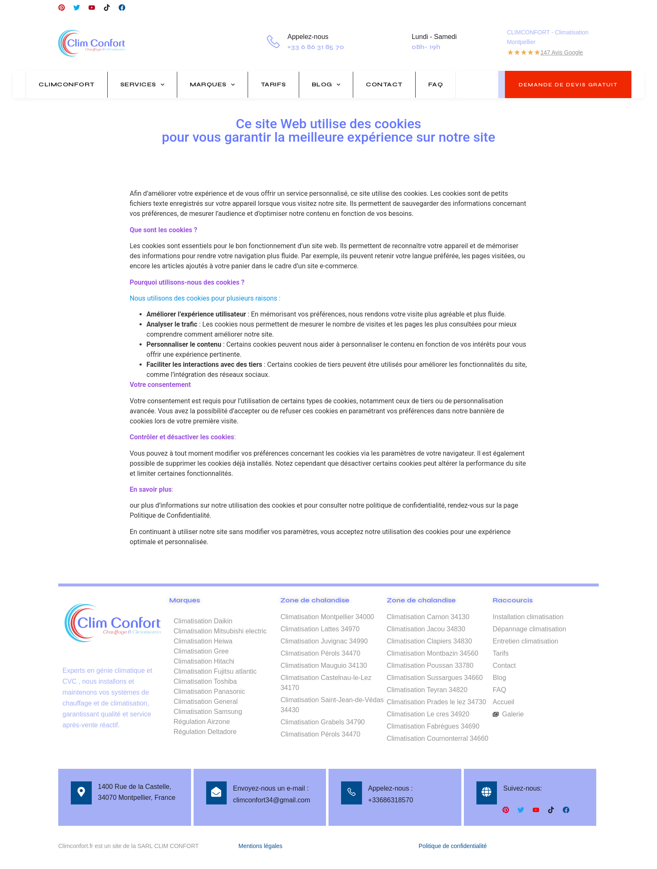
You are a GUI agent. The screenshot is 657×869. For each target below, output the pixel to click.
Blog (326, 84)
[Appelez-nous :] (351, 792)
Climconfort (67, 84)
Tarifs (273, 84)
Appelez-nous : (390, 788)
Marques (212, 84)
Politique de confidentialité (453, 845)
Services (142, 84)
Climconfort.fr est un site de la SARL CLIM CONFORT (128, 845)
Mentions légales (260, 845)
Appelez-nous (308, 36)
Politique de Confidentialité (170, 515)
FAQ (435, 84)
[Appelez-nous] (273, 43)
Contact (384, 84)
